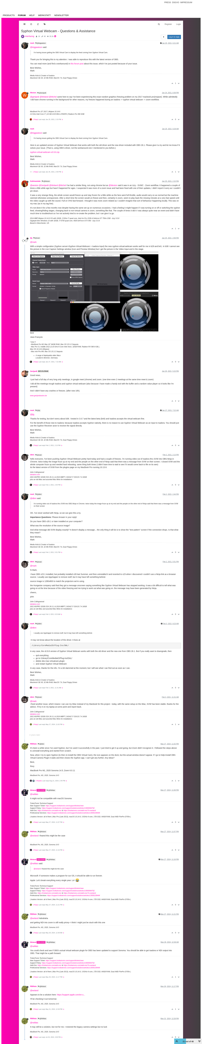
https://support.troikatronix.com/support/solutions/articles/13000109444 (73, 813)
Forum (22, 15)
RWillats (33, 744)
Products (9, 15)
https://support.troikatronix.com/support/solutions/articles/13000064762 (68, 808)
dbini (32, 455)
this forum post (77, 64)
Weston (33, 93)
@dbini (38, 494)
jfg (31, 238)
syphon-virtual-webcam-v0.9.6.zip (44, 152)
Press (167, 2)
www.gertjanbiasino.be (38, 396)
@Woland (44, 97)
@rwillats (34, 794)
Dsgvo (175, 2)
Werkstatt (44, 15)
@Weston (46, 181)
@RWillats (51, 790)
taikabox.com (35, 475)
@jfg (37, 410)
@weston (34, 185)
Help (32, 15)
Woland (33, 790)
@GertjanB (41, 93)
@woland (34, 836)
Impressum (186, 2)
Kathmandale (35, 181)
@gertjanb (34, 97)
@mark (36, 238)
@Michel (53, 97)
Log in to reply (174, 37)
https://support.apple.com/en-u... (71, 995)
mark (32, 43)
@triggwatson (40, 43)
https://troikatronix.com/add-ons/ (50, 810)
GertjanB (33, 371)
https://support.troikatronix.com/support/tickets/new (64, 806)
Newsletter (61, 15)
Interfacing (29, 36)
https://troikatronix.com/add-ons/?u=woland (80, 810)
